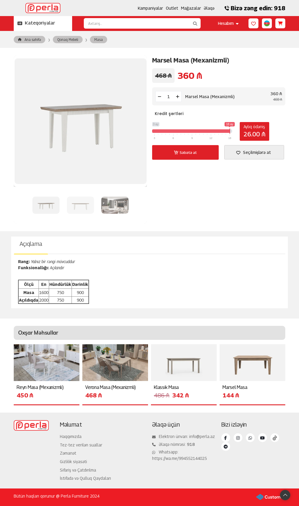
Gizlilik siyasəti (73, 461)
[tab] (31, 245)
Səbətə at (185, 152)
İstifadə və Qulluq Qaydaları (85, 478)
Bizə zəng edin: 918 (255, 8)
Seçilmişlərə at (253, 152)
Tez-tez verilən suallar (81, 444)
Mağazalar (191, 8)
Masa (98, 39)
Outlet (172, 8)
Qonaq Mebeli (67, 39)
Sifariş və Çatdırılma (78, 469)
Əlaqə (209, 8)
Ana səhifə (29, 39)
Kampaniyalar (150, 8)
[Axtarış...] (137, 23)
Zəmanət (68, 453)
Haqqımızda (70, 436)
